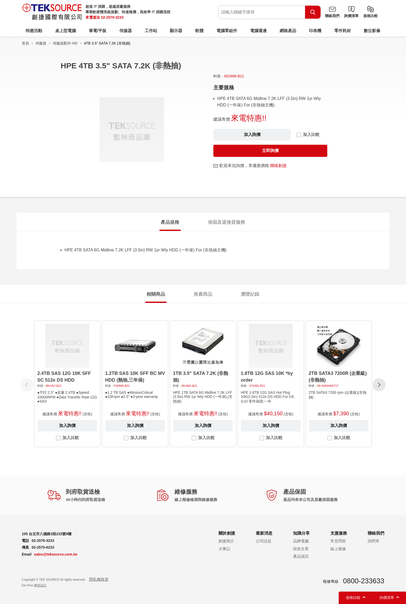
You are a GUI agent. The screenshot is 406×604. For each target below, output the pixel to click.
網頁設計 (40, 585)
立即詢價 (270, 150)
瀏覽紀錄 (250, 294)
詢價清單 (351, 16)
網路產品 (288, 30)
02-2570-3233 (112, 17)
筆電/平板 (97, 30)
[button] (379, 384)
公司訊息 (263, 541)
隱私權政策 (98, 579)
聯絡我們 (332, 16)
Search (313, 12)
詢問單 (373, 541)
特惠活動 (34, 30)
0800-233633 (363, 581)
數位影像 (372, 30)
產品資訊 (301, 556)
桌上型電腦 (65, 30)
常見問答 (338, 541)
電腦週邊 (258, 30)
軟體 (199, 30)
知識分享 (301, 533)
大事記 (224, 549)
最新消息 (264, 533)
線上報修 (338, 549)
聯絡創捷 (278, 165)
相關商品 (156, 294)
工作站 (151, 30)
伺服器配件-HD (65, 43)
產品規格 (170, 222)
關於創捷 (227, 533)
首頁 (25, 43)
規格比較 (370, 16)
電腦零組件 (226, 30)
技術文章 (301, 549)
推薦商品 (203, 294)
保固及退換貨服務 (226, 222)
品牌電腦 (301, 541)
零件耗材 (342, 30)
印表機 (315, 30)
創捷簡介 (226, 541)
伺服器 (125, 30)
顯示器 (176, 30)
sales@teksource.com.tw (55, 554)
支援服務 (338, 533)
